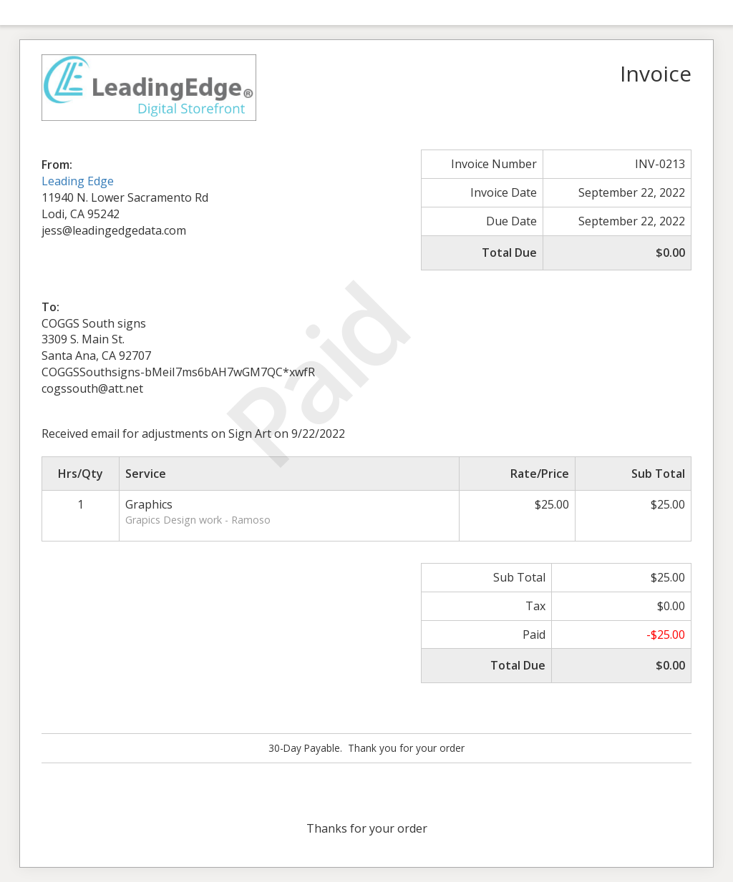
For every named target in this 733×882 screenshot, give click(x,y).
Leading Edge (78, 181)
